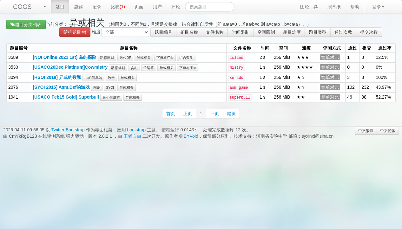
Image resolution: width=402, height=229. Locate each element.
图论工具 (309, 6)
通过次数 (343, 32)
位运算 (148, 68)
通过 (352, 48)
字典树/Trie (165, 57)
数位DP (125, 57)
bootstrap (136, 129)
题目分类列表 (26, 24)
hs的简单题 (93, 78)
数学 (111, 78)
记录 (96, 6)
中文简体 (387, 130)
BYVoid (191, 136)
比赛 (118, 6)
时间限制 (240, 32)
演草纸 (334, 6)
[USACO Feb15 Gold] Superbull (66, 97)
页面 (139, 6)
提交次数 (369, 32)
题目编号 (163, 32)
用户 (157, 6)
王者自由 (132, 136)
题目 (60, 6)
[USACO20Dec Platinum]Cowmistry (70, 67)
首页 (170, 113)
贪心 (134, 68)
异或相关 (144, 57)
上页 (187, 113)
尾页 (231, 113)
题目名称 (189, 32)
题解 (78, 6)
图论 (96, 87)
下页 (214, 113)
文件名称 (215, 32)
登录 (378, 6)
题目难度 (292, 32)
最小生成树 (111, 97)
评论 (175, 6)
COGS (22, 6)
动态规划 (107, 57)
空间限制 (266, 32)
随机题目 (74, 32)
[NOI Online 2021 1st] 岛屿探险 (64, 57)
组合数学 (186, 57)
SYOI (110, 87)
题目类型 (317, 32)
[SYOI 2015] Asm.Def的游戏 (61, 87)
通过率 (385, 48)
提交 (366, 48)
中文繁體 (365, 130)
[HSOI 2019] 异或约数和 (57, 77)
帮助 (354, 6)
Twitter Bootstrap (68, 129)
